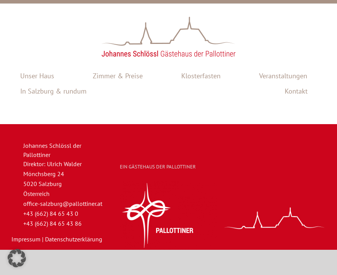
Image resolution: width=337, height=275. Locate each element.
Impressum (25, 239)
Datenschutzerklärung (73, 239)
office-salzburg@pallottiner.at (62, 203)
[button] (17, 258)
